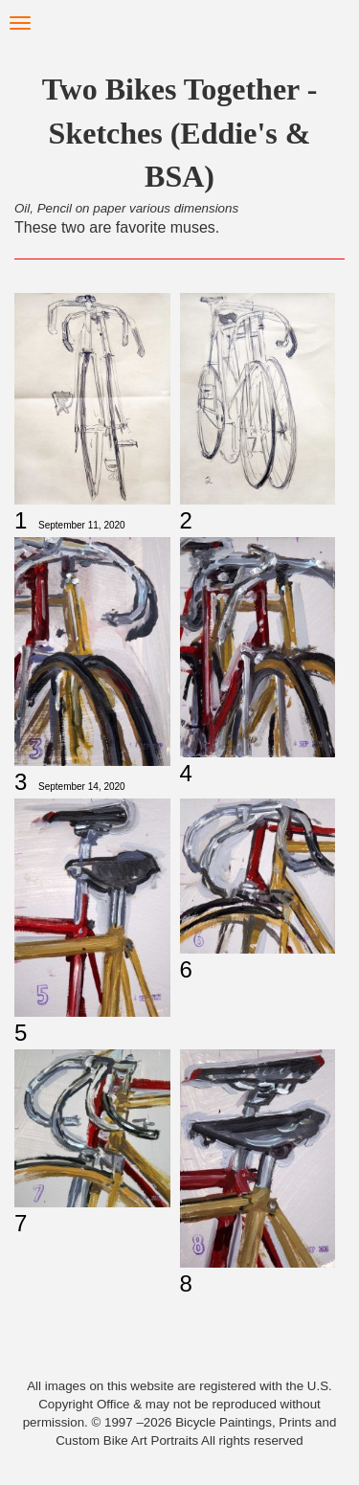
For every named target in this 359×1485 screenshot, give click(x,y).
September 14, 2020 (81, 786)
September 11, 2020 (81, 525)
